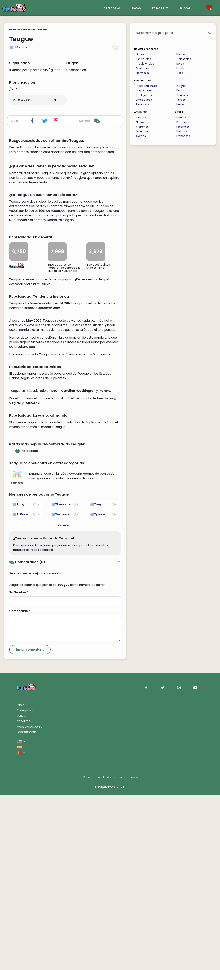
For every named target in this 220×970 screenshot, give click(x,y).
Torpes (181, 100)
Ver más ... (65, 700)
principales (160, 7)
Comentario (19, 786)
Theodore (63, 679)
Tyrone (99, 689)
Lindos (140, 54)
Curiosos (182, 95)
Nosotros (23, 896)
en (21, 916)
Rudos (180, 68)
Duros (180, 90)
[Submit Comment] (30, 824)
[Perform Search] (209, 33)
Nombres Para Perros (22, 29)
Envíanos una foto (27, 720)
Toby (21, 679)
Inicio (20, 879)
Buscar (22, 890)
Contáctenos (27, 906)
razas (136, 7)
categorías (112, 7)
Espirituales (143, 59)
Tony (98, 679)
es (20, 921)
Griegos (181, 117)
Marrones (142, 127)
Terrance (62, 689)
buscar (185, 7)
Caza (179, 73)
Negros (140, 122)
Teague (42, 29)
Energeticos (144, 100)
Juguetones (144, 90)
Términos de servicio (126, 952)
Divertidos (142, 68)
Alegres (181, 86)
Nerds (180, 64)
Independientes (146, 86)
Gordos (141, 136)
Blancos (141, 117)
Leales (180, 104)
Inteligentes (144, 95)
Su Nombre (18, 767)
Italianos (181, 131)
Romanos (182, 122)
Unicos (180, 54)
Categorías (25, 885)
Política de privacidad (94, 952)
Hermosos (143, 73)
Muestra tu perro (29, 901)
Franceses (183, 136)
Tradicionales (145, 64)
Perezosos (143, 104)
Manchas (142, 131)
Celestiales (183, 59)
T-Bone (22, 689)
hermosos (17, 652)
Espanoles (183, 127)
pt (21, 927)
